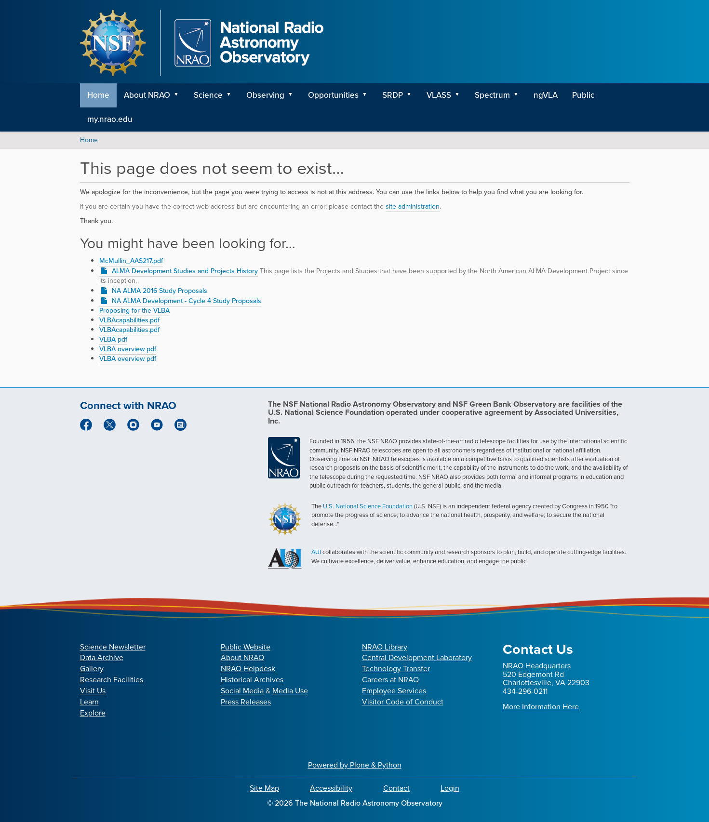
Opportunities (333, 95)
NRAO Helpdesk (248, 668)
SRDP (392, 95)
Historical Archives (252, 679)
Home (98, 95)
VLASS (439, 95)
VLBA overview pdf (127, 349)
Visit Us (93, 690)
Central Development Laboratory (417, 657)
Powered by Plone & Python (354, 764)
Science (208, 95)
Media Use (290, 690)
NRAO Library (384, 646)
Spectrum (492, 95)
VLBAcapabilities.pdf (129, 320)
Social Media (242, 690)
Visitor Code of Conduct (402, 701)
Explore (93, 712)
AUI (316, 552)
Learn (89, 701)
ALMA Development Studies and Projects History (185, 271)
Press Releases (246, 701)
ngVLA (546, 95)
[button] (180, 95)
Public (583, 95)
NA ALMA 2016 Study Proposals (159, 291)
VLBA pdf (113, 339)
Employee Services (394, 690)
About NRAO (147, 95)
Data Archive (101, 657)
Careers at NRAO (390, 679)
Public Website (245, 646)
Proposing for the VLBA (134, 310)
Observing (265, 95)
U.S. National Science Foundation (368, 506)
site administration (413, 206)
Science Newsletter (113, 646)
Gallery (92, 668)
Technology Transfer (396, 668)
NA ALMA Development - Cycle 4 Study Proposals (186, 301)
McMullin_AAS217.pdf (131, 261)
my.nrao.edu (110, 119)
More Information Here (541, 706)
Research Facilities (111, 679)
